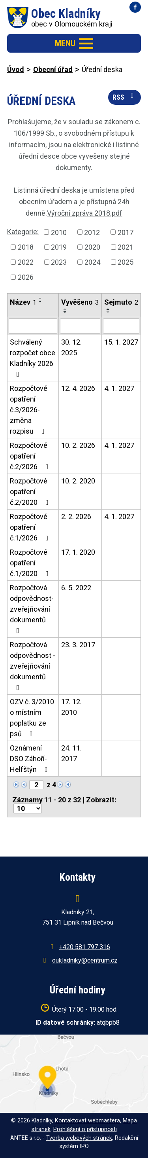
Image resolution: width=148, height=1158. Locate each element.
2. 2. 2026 (76, 516)
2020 (92, 247)
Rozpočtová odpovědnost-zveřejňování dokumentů (32, 609)
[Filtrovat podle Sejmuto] (121, 326)
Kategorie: (23, 231)
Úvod (15, 69)
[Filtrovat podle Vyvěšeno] (80, 326)
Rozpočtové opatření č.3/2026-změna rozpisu (29, 409)
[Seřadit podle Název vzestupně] (40, 298)
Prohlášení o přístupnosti (85, 1129)
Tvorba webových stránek (79, 1138)
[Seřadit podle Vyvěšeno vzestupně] (65, 309)
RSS (124, 96)
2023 (59, 262)
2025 (125, 262)
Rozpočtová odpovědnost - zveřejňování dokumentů (32, 666)
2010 (59, 232)
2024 (92, 262)
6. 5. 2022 (76, 588)
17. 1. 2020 (78, 552)
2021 (125, 247)
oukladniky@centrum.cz (85, 960)
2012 (92, 232)
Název (23, 302)
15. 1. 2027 (121, 342)
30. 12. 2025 (71, 347)
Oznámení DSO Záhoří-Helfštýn (30, 758)
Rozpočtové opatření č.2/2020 (31, 491)
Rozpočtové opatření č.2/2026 (31, 456)
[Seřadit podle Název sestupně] (40, 301)
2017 (125, 232)
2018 (26, 247)
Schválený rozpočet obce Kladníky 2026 (32, 358)
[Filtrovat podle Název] (33, 326)
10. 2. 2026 (78, 445)
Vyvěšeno (80, 302)
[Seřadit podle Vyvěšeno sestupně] (65, 312)
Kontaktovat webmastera (87, 1120)
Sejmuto (121, 302)
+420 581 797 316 (84, 947)
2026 (26, 277)
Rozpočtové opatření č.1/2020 (31, 563)
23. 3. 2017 (78, 645)
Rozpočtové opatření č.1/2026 (31, 527)
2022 (26, 262)
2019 (59, 247)
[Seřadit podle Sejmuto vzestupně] (108, 309)
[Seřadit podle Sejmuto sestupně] (108, 312)
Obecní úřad (53, 69)
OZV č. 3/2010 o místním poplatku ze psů (32, 717)
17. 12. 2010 (71, 706)
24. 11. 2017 (71, 753)
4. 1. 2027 (119, 388)
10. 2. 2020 (78, 481)
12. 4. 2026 (78, 388)
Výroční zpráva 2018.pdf (84, 213)
